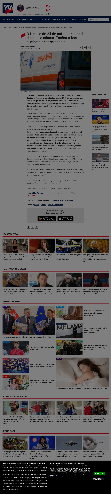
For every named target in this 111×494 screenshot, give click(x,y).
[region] (55, 477)
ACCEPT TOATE (99, 473)
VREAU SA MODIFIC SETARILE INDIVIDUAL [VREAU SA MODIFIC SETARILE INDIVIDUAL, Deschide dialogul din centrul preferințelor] (98, 479)
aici (13, 483)
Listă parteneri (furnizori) (56, 476)
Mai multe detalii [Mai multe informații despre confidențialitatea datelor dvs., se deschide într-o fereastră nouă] (12, 471)
